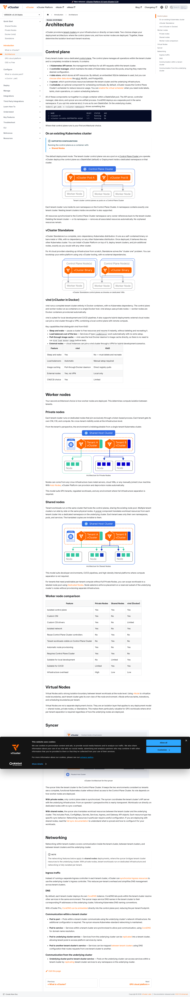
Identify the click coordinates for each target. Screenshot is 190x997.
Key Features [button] (9, 117)
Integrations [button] (9, 96)
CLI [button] (5, 128)
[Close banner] (186, 968)
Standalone (9, 38)
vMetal (71, 7)
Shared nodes (164, 37)
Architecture (10, 54)
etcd (78, 78)
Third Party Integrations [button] (14, 101)
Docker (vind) (10, 34)
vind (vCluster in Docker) (168, 27)
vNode (60, 7)
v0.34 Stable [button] (17, 15)
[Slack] (161, 7)
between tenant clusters (122, 945)
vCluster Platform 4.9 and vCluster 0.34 (102, 2)
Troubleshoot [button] (9, 122)
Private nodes (164, 34)
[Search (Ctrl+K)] (178, 7)
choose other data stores (60, 78)
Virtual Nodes (162, 44)
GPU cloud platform (13, 58)
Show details (37, 992)
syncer (98, 511)
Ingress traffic (164, 55)
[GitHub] (165, 7)
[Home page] (48, 15)
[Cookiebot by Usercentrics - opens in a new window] (15, 992)
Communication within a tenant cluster (170, 63)
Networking (161, 51)
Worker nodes (162, 30)
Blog (138, 7)
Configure (8, 69)
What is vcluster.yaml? (14, 74)
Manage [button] (7, 91)
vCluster (30, 7)
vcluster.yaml (11, 78)
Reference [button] (8, 133)
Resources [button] (8, 138)
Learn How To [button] (9, 107)
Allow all (163, 971)
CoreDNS (92, 896)
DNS (161, 58)
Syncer (159, 48)
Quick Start (8, 21)
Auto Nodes (55, 485)
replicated (127, 936)
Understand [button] (9, 112)
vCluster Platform (45, 7)
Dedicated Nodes (75, 585)
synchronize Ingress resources (134, 878)
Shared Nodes (11, 26)
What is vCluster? (12, 50)
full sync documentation (77, 821)
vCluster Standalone (166, 23)
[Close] (187, 2)
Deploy (6, 85)
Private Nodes (10, 30)
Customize (164, 978)
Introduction (9, 45)
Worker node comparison (168, 41)
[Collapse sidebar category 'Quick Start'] (40, 21)
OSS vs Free (10, 62)
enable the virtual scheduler (111, 88)
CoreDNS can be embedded (75, 908)
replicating (69, 962)
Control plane (162, 16)
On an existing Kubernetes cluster (171, 20)
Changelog (151, 7)
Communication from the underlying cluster (172, 69)
